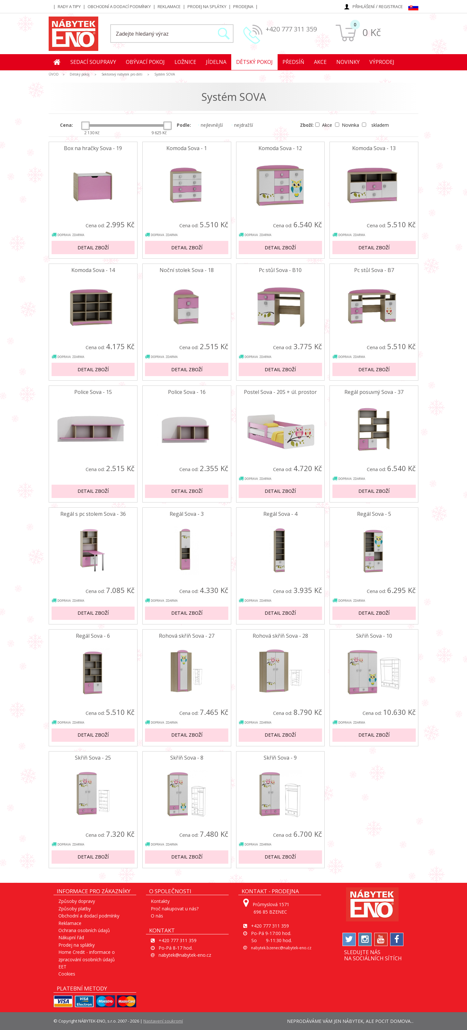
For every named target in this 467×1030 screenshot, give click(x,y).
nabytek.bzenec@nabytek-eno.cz (281, 948)
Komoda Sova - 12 (280, 148)
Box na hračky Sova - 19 (93, 148)
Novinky (348, 61)
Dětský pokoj (254, 61)
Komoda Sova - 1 (186, 148)
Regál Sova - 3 (187, 514)
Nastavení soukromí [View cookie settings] (163, 1021)
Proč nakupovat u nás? (174, 909)
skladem (375, 125)
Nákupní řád (71, 937)
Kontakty (160, 901)
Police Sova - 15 (93, 392)
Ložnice (185, 61)
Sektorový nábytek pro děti (122, 74)
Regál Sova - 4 (280, 514)
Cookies (66, 974)
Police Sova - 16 (187, 392)
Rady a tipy (69, 6)
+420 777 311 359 (291, 29)
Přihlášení (364, 6)
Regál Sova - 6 (93, 636)
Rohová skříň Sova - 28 (280, 636)
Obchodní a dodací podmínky (119, 6)
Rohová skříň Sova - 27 (186, 636)
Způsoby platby (74, 909)
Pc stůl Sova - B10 (280, 270)
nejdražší (242, 125)
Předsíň (293, 61)
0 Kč (371, 32)
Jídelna (216, 61)
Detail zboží (93, 247)
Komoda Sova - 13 (374, 148)
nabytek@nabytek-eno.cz (185, 955)
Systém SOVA (164, 74)
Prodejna (243, 6)
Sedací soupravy (93, 61)
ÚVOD (54, 74)
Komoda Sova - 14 (93, 270)
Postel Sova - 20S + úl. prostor (280, 392)
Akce (320, 61)
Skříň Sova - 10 (374, 636)
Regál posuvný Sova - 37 (373, 392)
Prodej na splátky (206, 6)
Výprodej (381, 61)
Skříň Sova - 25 (93, 758)
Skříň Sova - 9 (280, 758)
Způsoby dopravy (76, 901)
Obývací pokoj (145, 61)
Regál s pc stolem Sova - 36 (93, 514)
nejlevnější (210, 125)
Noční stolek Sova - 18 (187, 270)
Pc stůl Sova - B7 (374, 270)
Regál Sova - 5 (374, 514)
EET (62, 967)
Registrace (391, 6)
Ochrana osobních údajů (84, 930)
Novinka (347, 125)
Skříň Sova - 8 (186, 758)
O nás (157, 916)
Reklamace (169, 6)
